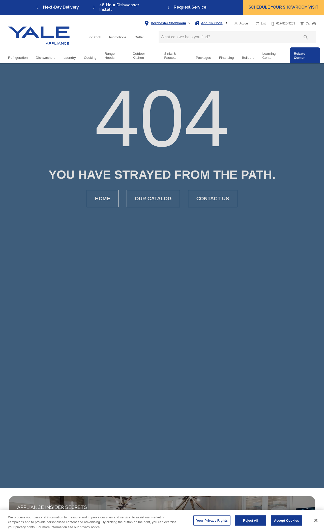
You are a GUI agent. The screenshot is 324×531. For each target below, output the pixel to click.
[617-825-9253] (282, 23)
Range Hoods (110, 56)
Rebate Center (299, 56)
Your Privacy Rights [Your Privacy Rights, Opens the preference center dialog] (212, 524)
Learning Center (269, 56)
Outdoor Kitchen (139, 56)
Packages (203, 58)
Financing (226, 58)
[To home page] (39, 31)
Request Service (186, 7)
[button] (236, 24)
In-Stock (95, 37)
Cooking (90, 58)
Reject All (250, 524)
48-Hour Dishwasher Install (115, 7)
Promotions (118, 37)
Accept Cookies (286, 524)
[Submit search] (306, 37)
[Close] (315, 524)
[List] (260, 23)
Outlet (138, 37)
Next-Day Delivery (57, 7)
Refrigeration (18, 58)
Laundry (70, 58)
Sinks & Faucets (170, 56)
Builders (248, 58)
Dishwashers (45, 58)
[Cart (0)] (307, 23)
